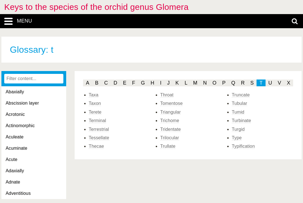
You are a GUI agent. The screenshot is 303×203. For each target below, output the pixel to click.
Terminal (97, 120)
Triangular (170, 112)
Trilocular (169, 137)
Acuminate (16, 148)
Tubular (239, 103)
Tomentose (171, 103)
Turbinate (241, 120)
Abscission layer (22, 103)
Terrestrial (99, 129)
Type (237, 137)
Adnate (13, 182)
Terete (95, 112)
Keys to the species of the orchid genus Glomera (96, 7)
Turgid (238, 129)
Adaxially (15, 170)
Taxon (95, 103)
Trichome (169, 120)
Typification (243, 146)
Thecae (96, 146)
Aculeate (15, 136)
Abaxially (15, 91)
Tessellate (99, 137)
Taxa (93, 94)
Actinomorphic (20, 125)
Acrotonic (15, 114)
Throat (166, 94)
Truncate (241, 94)
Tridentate (170, 129)
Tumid (238, 112)
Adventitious (18, 193)
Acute (11, 159)
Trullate (167, 146)
